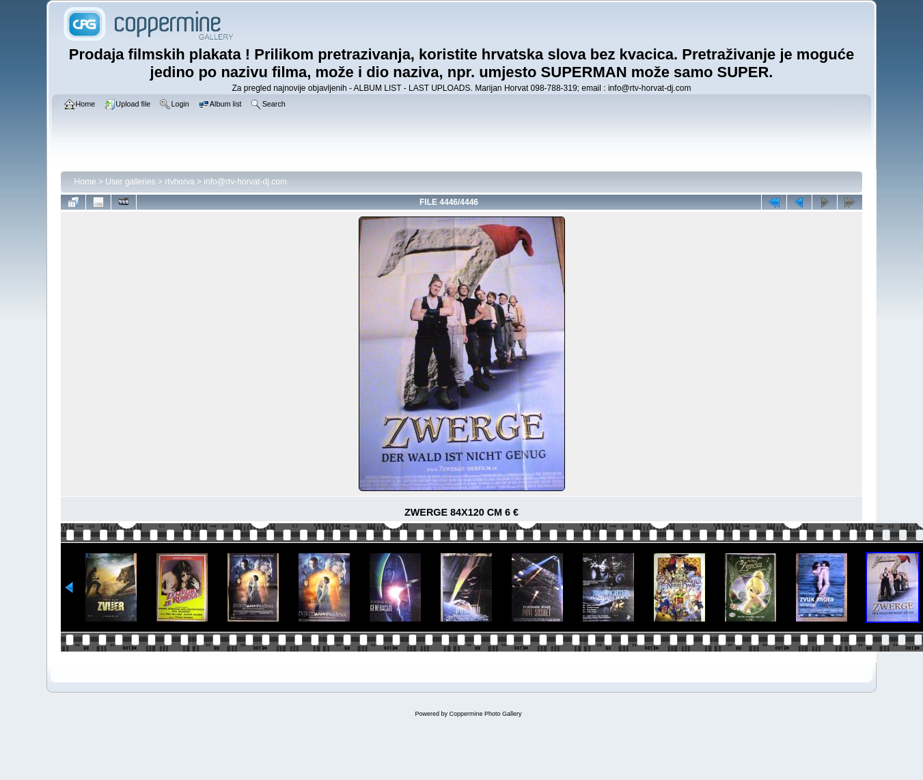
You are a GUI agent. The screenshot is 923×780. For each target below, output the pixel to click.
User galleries (130, 181)
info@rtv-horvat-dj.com (245, 181)
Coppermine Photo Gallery (485, 713)
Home (85, 181)
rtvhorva (179, 181)
